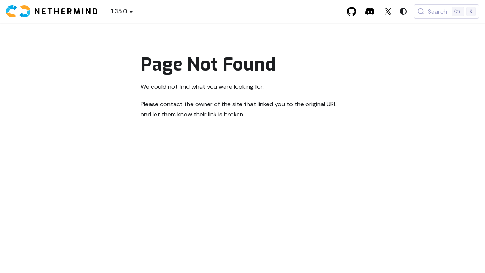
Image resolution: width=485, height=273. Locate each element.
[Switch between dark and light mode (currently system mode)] (403, 11)
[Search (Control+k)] (446, 11)
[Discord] (370, 11)
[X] (388, 11)
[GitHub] (352, 11)
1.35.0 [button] (119, 11)
